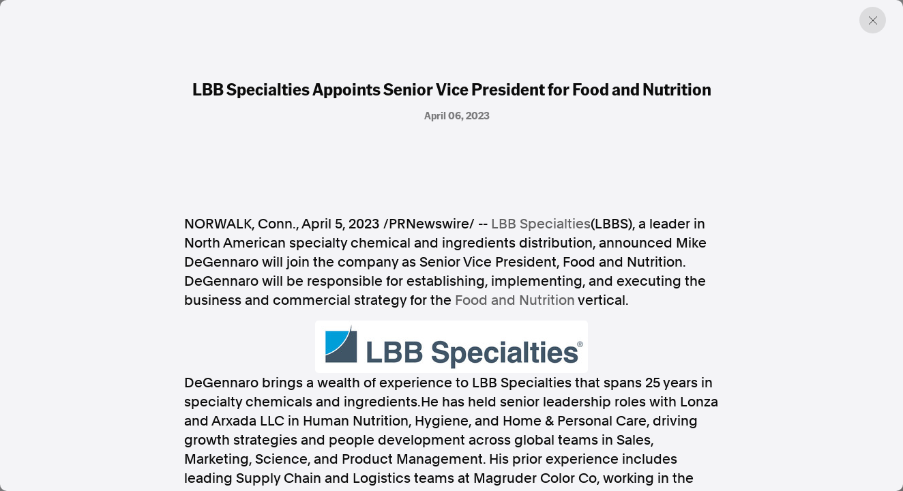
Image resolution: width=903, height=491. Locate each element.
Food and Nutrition (515, 300)
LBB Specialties (541, 223)
